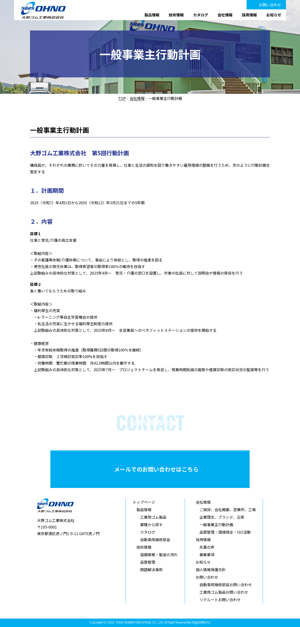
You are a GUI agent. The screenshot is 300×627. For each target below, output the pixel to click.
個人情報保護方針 (211, 569)
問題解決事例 (151, 569)
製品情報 (151, 15)
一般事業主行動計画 (216, 524)
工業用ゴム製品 (153, 517)
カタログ (200, 15)
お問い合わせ (270, 5)
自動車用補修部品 (155, 539)
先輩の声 (206, 547)
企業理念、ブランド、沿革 (221, 517)
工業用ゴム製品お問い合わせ (223, 592)
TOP (122, 98)
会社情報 (225, 15)
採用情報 (249, 15)
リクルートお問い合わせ (220, 599)
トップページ (144, 502)
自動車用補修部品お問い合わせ (225, 584)
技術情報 (176, 15)
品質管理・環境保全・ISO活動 (225, 532)
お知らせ (273, 15)
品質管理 (147, 562)
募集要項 (206, 554)
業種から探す (151, 524)
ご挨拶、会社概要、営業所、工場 (227, 509)
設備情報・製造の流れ (159, 554)
